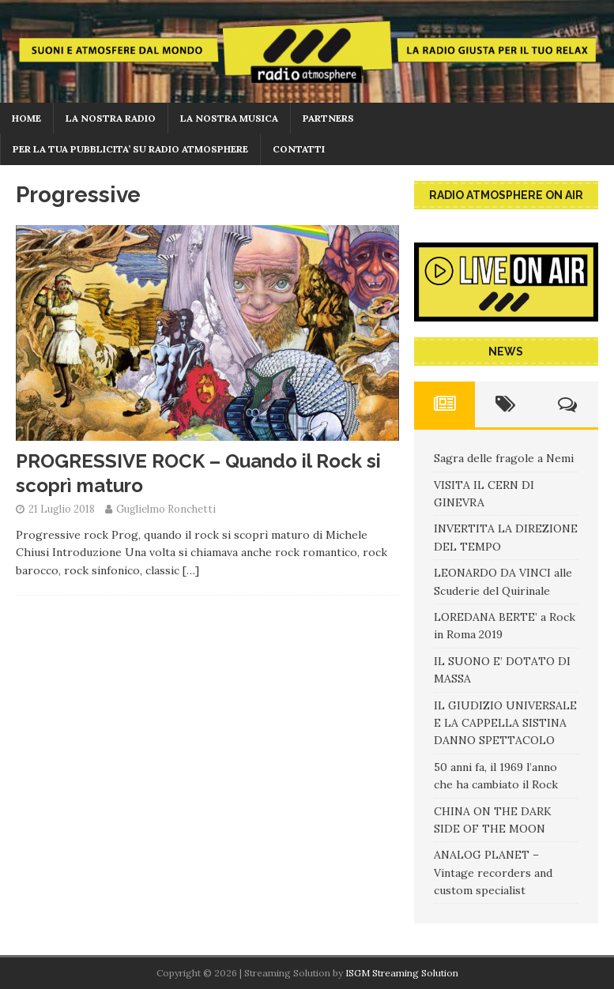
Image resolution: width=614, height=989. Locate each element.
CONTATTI (299, 149)
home (26, 118)
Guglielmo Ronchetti (166, 509)
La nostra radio (111, 118)
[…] (191, 570)
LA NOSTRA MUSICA (229, 118)
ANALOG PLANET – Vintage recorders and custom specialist (493, 872)
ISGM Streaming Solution (401, 973)
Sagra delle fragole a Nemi (504, 458)
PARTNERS (328, 118)
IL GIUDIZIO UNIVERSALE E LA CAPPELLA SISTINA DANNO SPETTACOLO (505, 723)
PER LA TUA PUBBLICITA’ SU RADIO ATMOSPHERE (130, 149)
